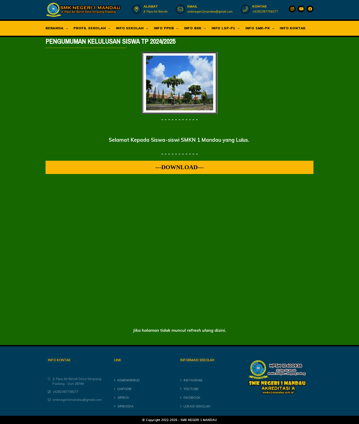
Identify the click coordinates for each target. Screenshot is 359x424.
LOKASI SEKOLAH (197, 415)
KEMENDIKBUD (128, 389)
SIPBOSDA (125, 415)
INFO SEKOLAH (130, 28)
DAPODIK (124, 398)
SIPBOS (123, 406)
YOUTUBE (191, 398)
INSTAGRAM (193, 389)
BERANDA (55, 28)
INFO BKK (192, 28)
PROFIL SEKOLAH (89, 28)
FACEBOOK (192, 406)
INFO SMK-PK (257, 28)
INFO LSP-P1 (223, 28)
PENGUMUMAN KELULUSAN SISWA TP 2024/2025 (110, 41)
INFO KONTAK (293, 28)
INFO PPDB (164, 28)
